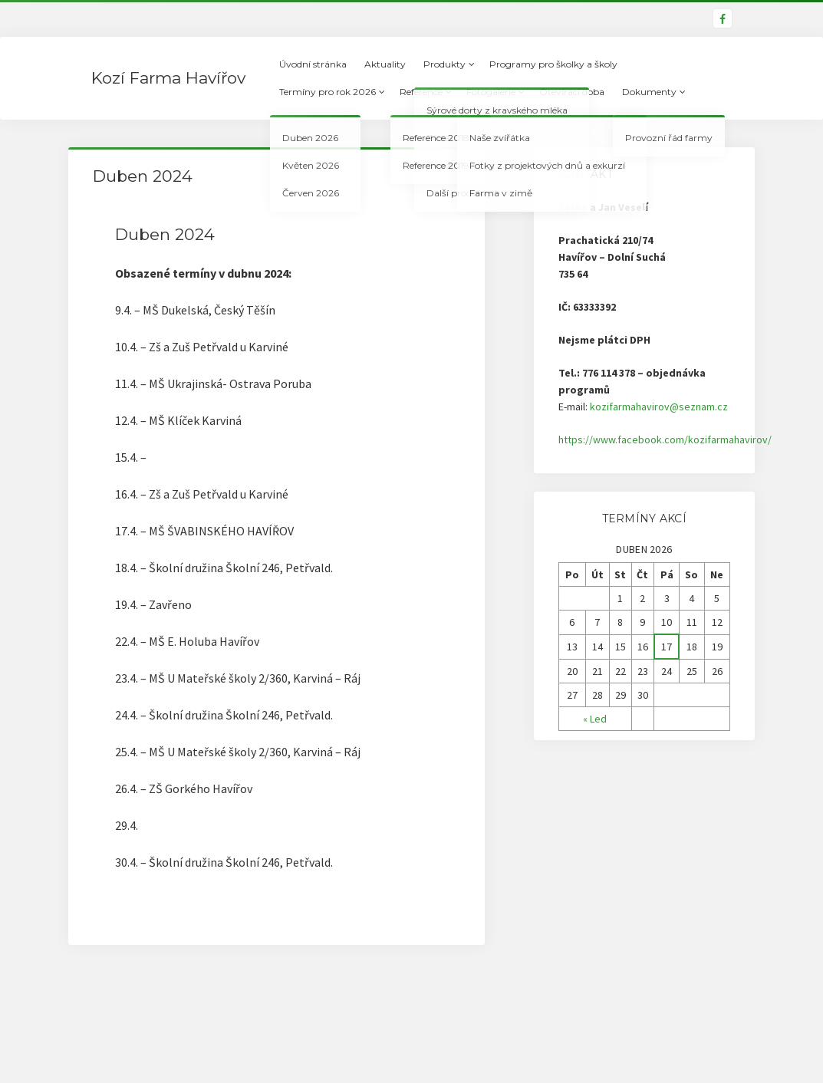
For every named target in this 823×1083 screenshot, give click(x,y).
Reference (421, 91)
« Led (595, 719)
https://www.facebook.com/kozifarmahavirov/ (665, 439)
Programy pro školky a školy (553, 64)
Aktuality (385, 64)
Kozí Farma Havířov (168, 77)
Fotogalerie (490, 91)
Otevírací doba (571, 91)
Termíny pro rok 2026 (327, 91)
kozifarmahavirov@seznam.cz (659, 406)
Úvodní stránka (313, 64)
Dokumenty (649, 91)
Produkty (444, 64)
